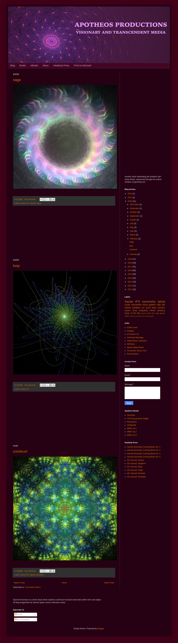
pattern (152, 304)
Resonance (132, 422)
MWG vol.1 (132, 428)
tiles (138, 313)
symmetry (40, 575)
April (132, 231)
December (134, 204)
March (133, 235)
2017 (130, 267)
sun (143, 308)
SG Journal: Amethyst (136, 477)
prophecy (161, 310)
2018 (130, 263)
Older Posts (109, 583)
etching (131, 316)
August (133, 220)
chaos (128, 307)
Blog (12, 65)
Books (23, 65)
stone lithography (148, 316)
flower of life (130, 313)
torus (145, 304)
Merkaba (131, 344)
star (159, 304)
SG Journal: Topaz (135, 470)
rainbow (33, 203)
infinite (152, 310)
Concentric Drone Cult (136, 351)
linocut (143, 313)
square (32, 575)
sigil (157, 313)
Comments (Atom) (32, 587)
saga (17, 80)
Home (64, 583)
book (149, 313)
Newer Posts (19, 583)
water (154, 308)
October (133, 212)
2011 (130, 289)
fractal (22, 203)
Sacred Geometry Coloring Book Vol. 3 (143, 453)
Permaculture (133, 354)
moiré (148, 308)
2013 (130, 282)
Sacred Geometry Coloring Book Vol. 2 (143, 450)
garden (162, 313)
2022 (130, 194)
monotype (138, 316)
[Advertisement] (64, 232)
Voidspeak (131, 425)
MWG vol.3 (132, 435)
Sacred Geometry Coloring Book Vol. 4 (143, 457)
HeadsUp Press (61, 65)
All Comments (22, 619)
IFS (27, 203)
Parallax (130, 331)
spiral (39, 203)
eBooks (34, 65)
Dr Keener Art (133, 334)
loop (16, 266)
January (133, 254)
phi (163, 304)
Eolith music (132, 327)
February (134, 239)
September (135, 216)
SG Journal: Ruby (134, 467)
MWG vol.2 (132, 432)
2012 (130, 286)
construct (20, 451)
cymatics (161, 308)
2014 (130, 278)
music (134, 310)
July (132, 223)
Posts (18, 614)
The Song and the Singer (138, 418)
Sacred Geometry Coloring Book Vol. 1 (143, 447)
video (127, 316)
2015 (130, 274)
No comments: (30, 199)
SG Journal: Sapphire (136, 463)
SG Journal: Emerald (136, 473)
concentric (136, 304)
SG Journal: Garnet (135, 460)
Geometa (131, 415)
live (153, 313)
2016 (130, 270)
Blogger (100, 628)
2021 (130, 197)
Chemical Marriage (135, 337)
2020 (130, 201)
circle (127, 304)
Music (46, 65)
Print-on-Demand (82, 65)
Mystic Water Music (135, 347)
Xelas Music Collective (136, 341)
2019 (130, 259)
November (134, 208)
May (132, 227)
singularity (143, 310)
